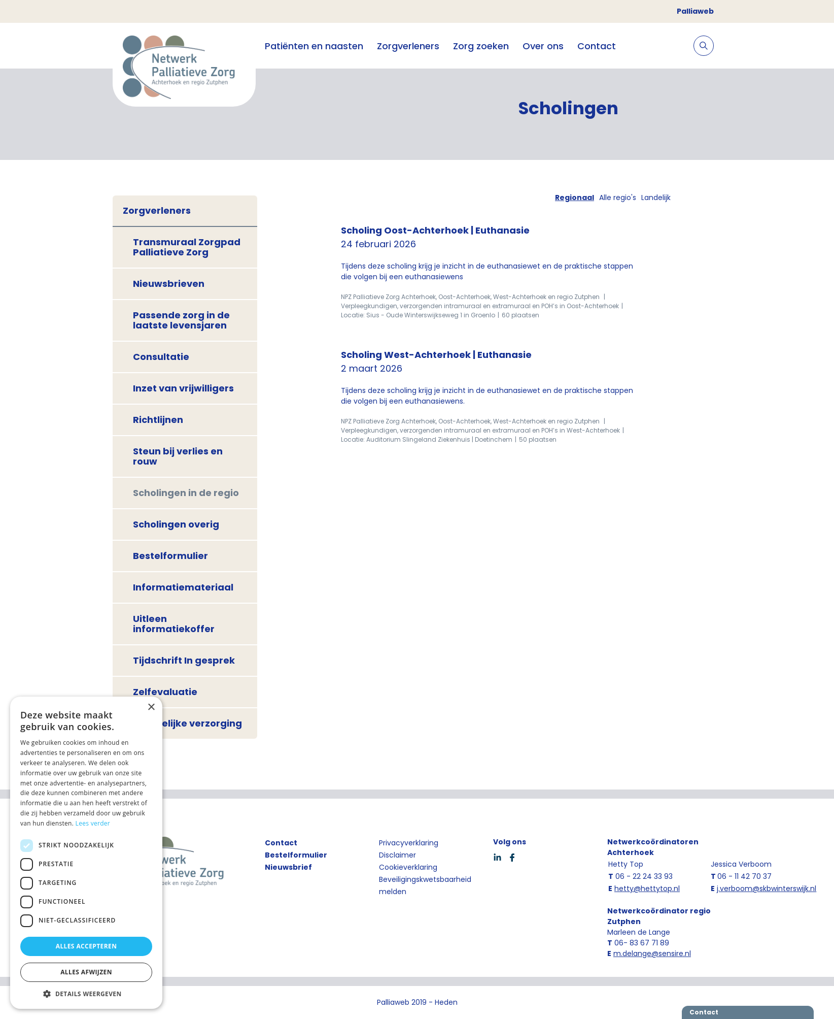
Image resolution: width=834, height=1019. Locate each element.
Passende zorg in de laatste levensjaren (181, 320)
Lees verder (93, 823)
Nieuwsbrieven (168, 283)
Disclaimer (397, 855)
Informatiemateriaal (183, 587)
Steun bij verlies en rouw (178, 456)
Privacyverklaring (408, 843)
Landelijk (656, 197)
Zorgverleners (408, 46)
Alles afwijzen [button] (86, 972)
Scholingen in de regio (186, 492)
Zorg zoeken (481, 46)
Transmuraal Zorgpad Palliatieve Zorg (186, 247)
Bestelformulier (170, 555)
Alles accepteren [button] (86, 946)
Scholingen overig (176, 524)
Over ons (543, 46)
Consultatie (161, 356)
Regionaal (574, 197)
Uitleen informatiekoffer (174, 623)
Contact (596, 46)
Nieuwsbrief (288, 867)
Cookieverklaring (408, 867)
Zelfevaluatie (165, 691)
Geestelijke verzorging (187, 723)
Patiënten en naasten (314, 46)
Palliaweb (695, 11)
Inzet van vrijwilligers (183, 388)
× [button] (151, 707)
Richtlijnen (158, 419)
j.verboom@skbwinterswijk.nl (766, 888)
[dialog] (86, 853)
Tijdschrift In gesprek (184, 660)
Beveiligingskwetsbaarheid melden (425, 885)
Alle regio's (617, 197)
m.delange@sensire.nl (652, 953)
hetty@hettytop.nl (647, 888)
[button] (86, 994)
